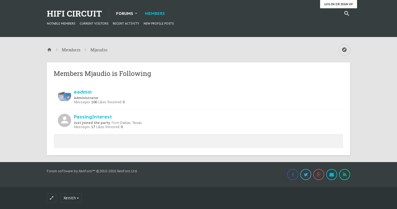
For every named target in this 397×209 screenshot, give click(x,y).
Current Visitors (94, 23)
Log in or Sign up (338, 4)
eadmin (83, 92)
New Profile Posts (159, 23)
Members (155, 13)
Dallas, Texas (131, 123)
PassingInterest (93, 116)
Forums (124, 13)
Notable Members (61, 23)
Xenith (69, 197)
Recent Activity (126, 23)
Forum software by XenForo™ (92, 171)
